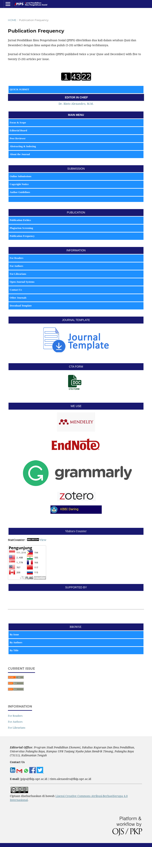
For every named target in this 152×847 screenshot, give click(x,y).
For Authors (16, 265)
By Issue (15, 634)
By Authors (16, 642)
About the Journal (20, 154)
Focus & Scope (18, 122)
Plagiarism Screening (21, 228)
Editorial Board (18, 130)
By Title (14, 650)
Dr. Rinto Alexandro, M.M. (76, 104)
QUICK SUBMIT (19, 89)
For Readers (16, 257)
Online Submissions (20, 176)
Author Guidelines (20, 192)
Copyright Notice (19, 184)
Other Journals (18, 297)
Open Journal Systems (22, 281)
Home (12, 20)
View (43, 540)
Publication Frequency (22, 235)
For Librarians (18, 273)
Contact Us (16, 289)
